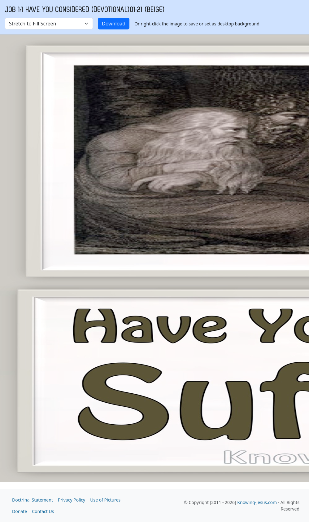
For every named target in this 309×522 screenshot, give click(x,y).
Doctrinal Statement (32, 500)
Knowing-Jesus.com (257, 502)
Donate (19, 511)
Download (113, 23)
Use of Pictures (105, 500)
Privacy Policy (71, 500)
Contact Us (43, 511)
